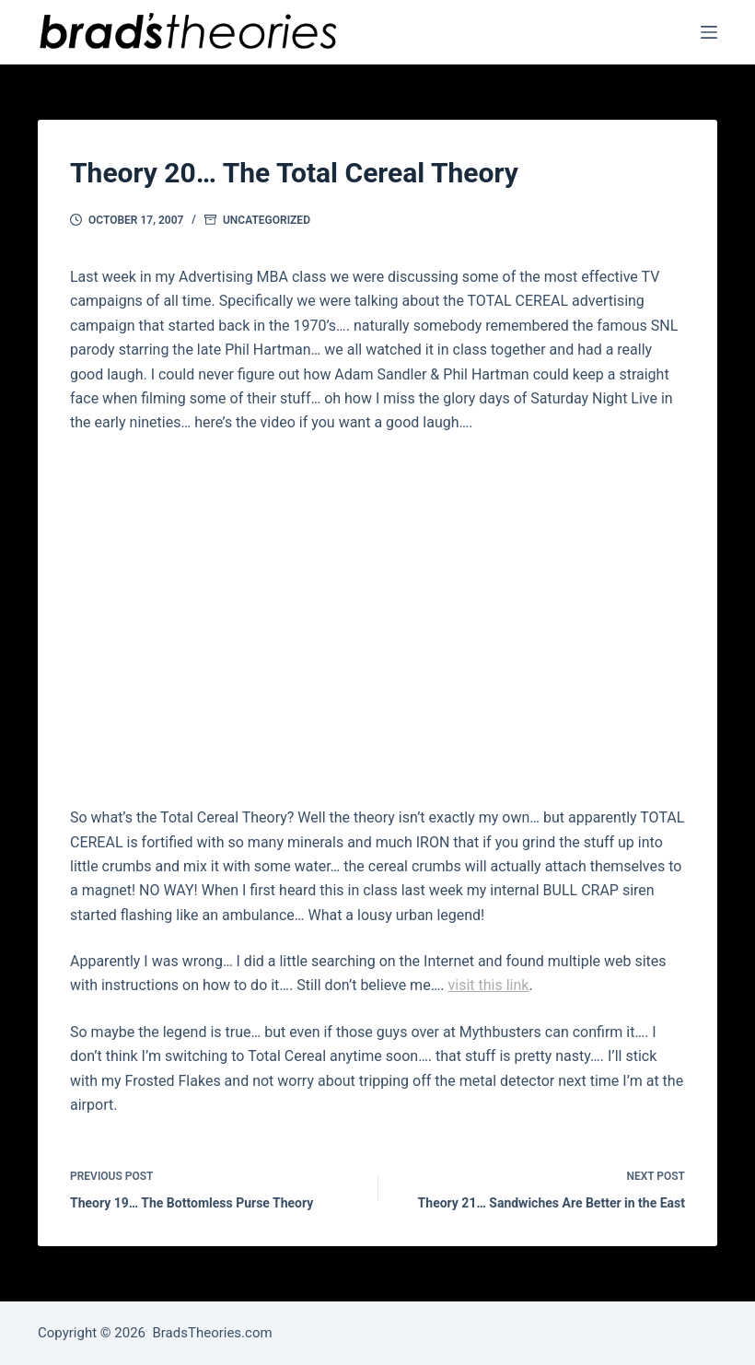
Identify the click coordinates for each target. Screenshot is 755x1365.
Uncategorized (266, 220)
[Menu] (709, 32)
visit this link (488, 985)
